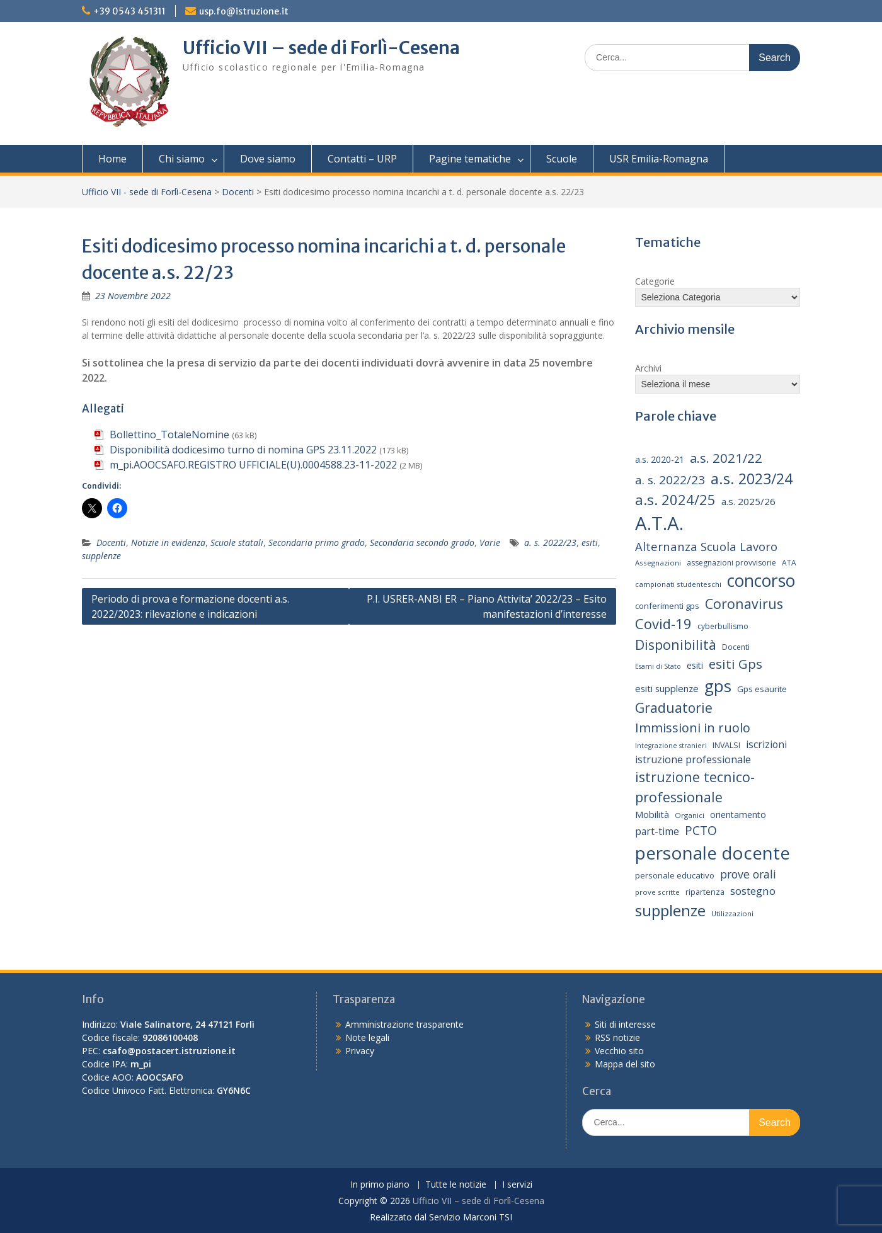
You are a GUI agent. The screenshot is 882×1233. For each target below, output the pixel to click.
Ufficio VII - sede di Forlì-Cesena (147, 192)
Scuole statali (236, 542)
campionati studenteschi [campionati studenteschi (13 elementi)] (678, 584)
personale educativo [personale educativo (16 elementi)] (674, 875)
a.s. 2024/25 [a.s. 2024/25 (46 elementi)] (675, 499)
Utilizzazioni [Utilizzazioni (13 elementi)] (732, 913)
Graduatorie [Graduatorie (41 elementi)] (674, 708)
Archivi (648, 368)
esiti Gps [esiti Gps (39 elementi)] (735, 664)
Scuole (561, 159)
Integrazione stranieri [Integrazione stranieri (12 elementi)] (671, 745)
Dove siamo (267, 159)
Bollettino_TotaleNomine (169, 434)
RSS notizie (617, 1037)
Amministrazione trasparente (404, 1024)
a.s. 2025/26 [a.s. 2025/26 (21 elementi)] (748, 501)
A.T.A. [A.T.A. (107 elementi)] (659, 523)
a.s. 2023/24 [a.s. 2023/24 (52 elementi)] (752, 479)
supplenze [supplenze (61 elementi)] (670, 910)
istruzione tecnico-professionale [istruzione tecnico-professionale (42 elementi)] (695, 787)
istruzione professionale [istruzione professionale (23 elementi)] (693, 759)
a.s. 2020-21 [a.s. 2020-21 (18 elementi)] (659, 459)
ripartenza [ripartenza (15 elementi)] (704, 892)
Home (112, 159)
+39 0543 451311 (129, 11)
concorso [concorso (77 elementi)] (761, 580)
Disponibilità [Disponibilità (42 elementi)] (675, 644)
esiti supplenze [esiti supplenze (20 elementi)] (667, 688)
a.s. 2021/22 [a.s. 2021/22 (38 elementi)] (726, 458)
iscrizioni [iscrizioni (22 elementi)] (766, 744)
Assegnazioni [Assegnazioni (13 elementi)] (658, 562)
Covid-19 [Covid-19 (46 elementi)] (663, 623)
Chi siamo (182, 159)
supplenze (101, 556)
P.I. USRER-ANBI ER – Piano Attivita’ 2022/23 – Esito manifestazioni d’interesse (487, 606)
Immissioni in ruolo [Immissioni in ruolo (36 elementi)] (692, 727)
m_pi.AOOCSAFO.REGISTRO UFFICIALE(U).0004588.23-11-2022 (253, 465)
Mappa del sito (625, 1064)
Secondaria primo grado (316, 542)
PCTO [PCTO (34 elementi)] (701, 830)
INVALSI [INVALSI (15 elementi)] (726, 745)
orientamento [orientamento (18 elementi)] (738, 815)
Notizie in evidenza (168, 542)
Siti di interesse (625, 1024)
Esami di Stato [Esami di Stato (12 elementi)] (658, 666)
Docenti (238, 192)
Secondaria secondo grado (422, 542)
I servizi (517, 1185)
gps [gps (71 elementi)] (717, 685)
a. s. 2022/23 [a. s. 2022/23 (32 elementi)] (670, 480)
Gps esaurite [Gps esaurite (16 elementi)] (762, 689)
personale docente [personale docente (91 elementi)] (712, 853)
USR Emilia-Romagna (658, 159)
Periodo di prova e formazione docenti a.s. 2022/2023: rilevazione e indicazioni (190, 606)
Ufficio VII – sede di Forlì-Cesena (321, 48)
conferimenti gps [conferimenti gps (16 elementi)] (667, 605)
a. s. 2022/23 (550, 542)
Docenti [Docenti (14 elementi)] (736, 647)
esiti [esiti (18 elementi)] (695, 665)
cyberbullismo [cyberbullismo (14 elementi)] (722, 626)
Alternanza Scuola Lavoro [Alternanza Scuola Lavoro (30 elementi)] (706, 546)
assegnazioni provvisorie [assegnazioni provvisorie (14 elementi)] (731, 562)
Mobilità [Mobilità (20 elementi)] (652, 814)
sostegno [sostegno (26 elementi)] (753, 891)
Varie (489, 542)
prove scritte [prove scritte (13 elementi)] (657, 892)
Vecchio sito (619, 1051)
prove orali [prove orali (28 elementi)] (748, 874)
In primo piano (380, 1185)
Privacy (359, 1051)
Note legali (367, 1037)
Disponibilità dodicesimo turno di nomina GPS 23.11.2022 (243, 450)
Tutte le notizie (455, 1185)
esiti (589, 542)
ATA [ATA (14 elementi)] (789, 562)
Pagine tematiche (470, 159)
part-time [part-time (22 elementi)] (657, 831)
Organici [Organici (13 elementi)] (689, 815)
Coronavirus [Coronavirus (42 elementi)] (744, 603)
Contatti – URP (362, 159)
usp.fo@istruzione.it (244, 11)
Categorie (655, 281)
